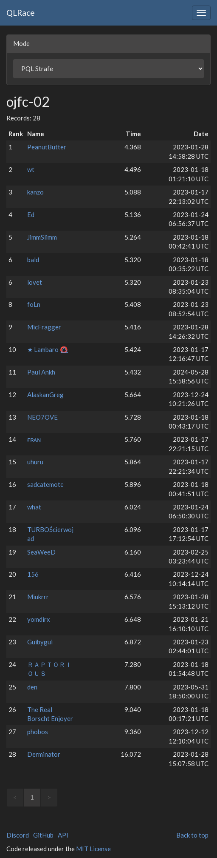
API (63, 835)
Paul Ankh (41, 372)
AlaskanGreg (45, 394)
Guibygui (40, 642)
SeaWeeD (41, 552)
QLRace (20, 12)
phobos (37, 731)
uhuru (35, 462)
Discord (17, 835)
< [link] (15, 797)
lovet (34, 282)
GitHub (43, 835)
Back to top (192, 835)
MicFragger (44, 327)
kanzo (35, 192)
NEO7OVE (42, 417)
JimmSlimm (42, 237)
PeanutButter (46, 147)
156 (33, 574)
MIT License (93, 848)
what (34, 507)
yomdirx (38, 619)
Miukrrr (38, 597)
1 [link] (32, 797)
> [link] (49, 797)
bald (33, 259)
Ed (30, 214)
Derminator (43, 754)
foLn (33, 304)
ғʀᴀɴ (34, 439)
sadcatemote (45, 484)
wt (30, 169)
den (32, 687)
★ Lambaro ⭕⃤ (47, 349)
